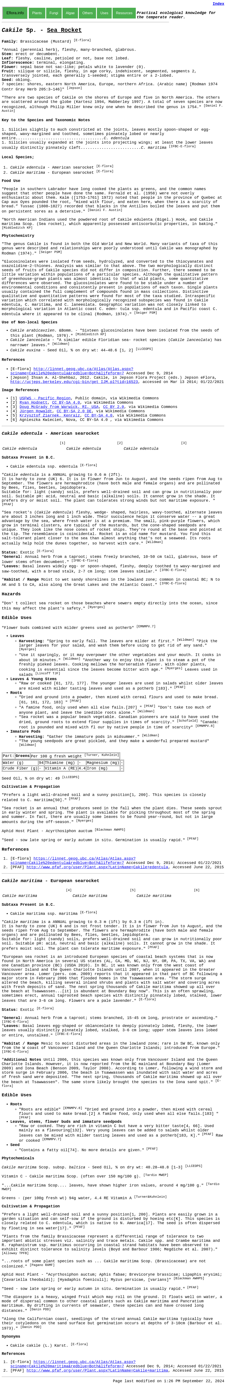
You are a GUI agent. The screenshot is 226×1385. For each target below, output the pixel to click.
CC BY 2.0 (113, 407)
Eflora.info (15, 13)
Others (87, 13)
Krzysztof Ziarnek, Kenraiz (50, 415)
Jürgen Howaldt (36, 411)
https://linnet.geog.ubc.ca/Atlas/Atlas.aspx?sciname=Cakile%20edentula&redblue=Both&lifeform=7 (73, 860)
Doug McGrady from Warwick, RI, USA (59, 407)
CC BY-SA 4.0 (66, 402)
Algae (70, 13)
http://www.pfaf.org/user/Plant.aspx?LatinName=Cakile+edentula (97, 867)
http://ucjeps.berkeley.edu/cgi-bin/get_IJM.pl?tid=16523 (74, 382)
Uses (104, 13)
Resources (124, 13)
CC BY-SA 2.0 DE (74, 411)
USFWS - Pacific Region (45, 398)
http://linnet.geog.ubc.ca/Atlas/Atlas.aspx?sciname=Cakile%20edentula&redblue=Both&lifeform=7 (71, 371)
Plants (37, 13)
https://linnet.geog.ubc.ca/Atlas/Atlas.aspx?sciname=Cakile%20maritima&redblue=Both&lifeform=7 (73, 1364)
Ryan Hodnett (33, 402)
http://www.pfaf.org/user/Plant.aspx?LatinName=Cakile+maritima (97, 1370)
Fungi (54, 13)
